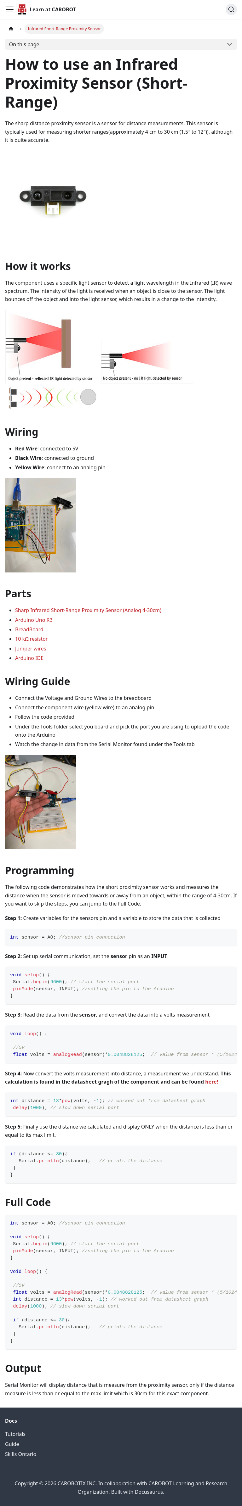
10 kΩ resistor (31, 638)
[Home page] (11, 29)
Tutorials (15, 1434)
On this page (24, 44)
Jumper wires (30, 648)
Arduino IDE (29, 658)
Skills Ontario (20, 1454)
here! (211, 1081)
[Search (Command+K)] (231, 9)
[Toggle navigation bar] (9, 9)
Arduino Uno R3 (34, 619)
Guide (12, 1444)
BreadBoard (29, 629)
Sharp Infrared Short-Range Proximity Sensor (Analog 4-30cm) (88, 610)
